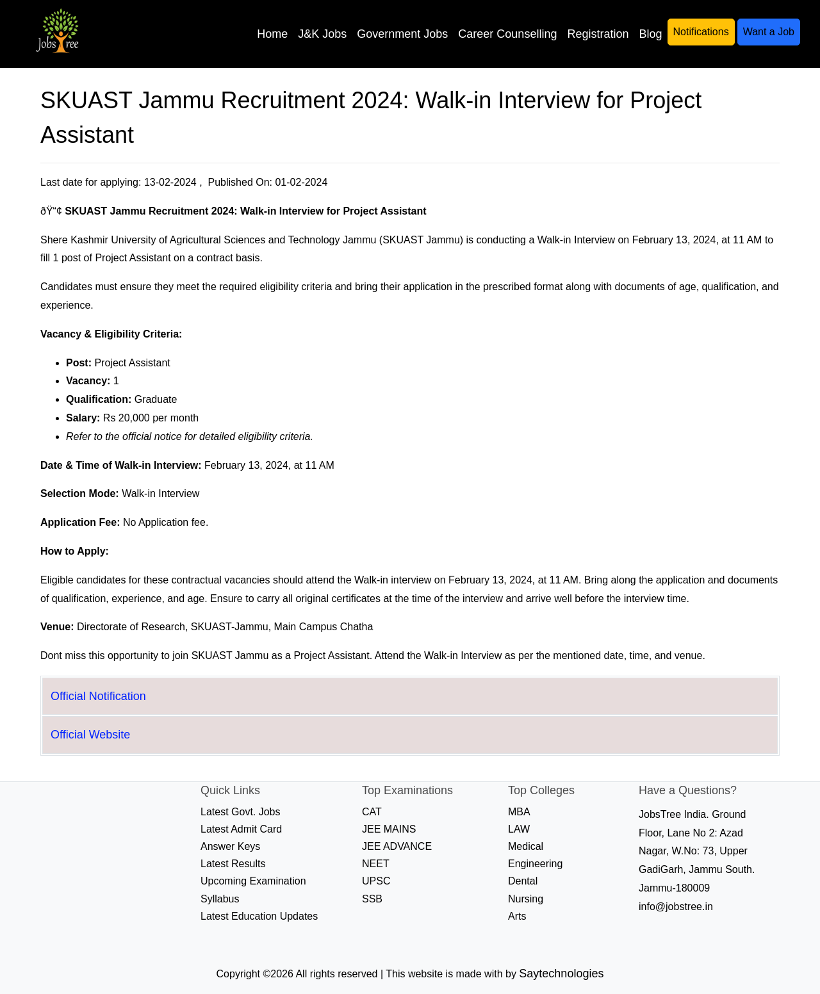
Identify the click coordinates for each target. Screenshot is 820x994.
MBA (519, 811)
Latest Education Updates (259, 916)
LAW (519, 829)
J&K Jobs (322, 34)
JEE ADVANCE (397, 846)
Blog (650, 34)
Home (272, 34)
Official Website (90, 734)
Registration (597, 34)
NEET (376, 863)
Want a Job (768, 31)
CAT (372, 811)
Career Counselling (507, 34)
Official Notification (98, 696)
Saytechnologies (561, 973)
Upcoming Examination (253, 881)
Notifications (701, 31)
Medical (525, 846)
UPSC (376, 881)
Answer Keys (230, 846)
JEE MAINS (389, 829)
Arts (517, 916)
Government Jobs (402, 34)
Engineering (535, 863)
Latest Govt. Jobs (241, 811)
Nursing (525, 898)
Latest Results (233, 863)
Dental (522, 881)
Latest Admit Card (241, 829)
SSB (372, 898)
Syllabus (220, 898)
